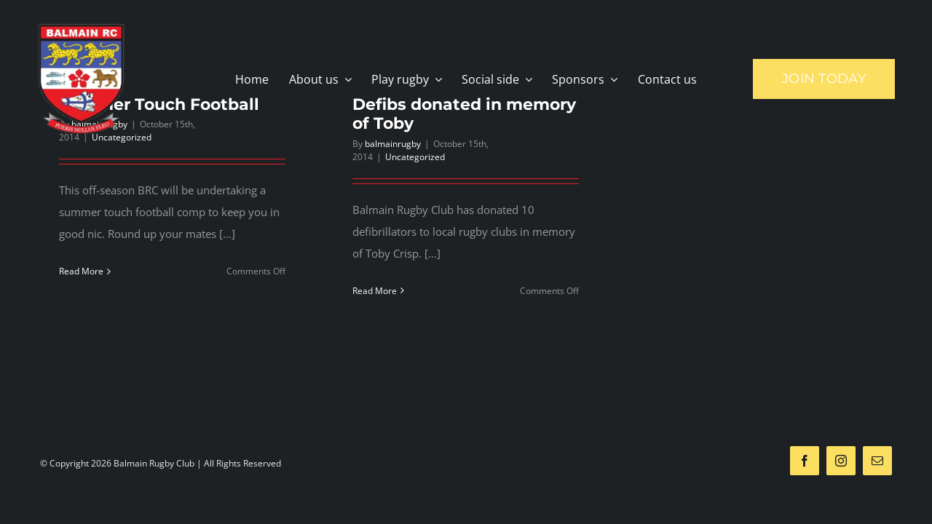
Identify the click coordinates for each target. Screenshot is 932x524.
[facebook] (804, 460)
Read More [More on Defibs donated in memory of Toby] (374, 291)
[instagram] (841, 460)
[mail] (877, 460)
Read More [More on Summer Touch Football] (81, 271)
